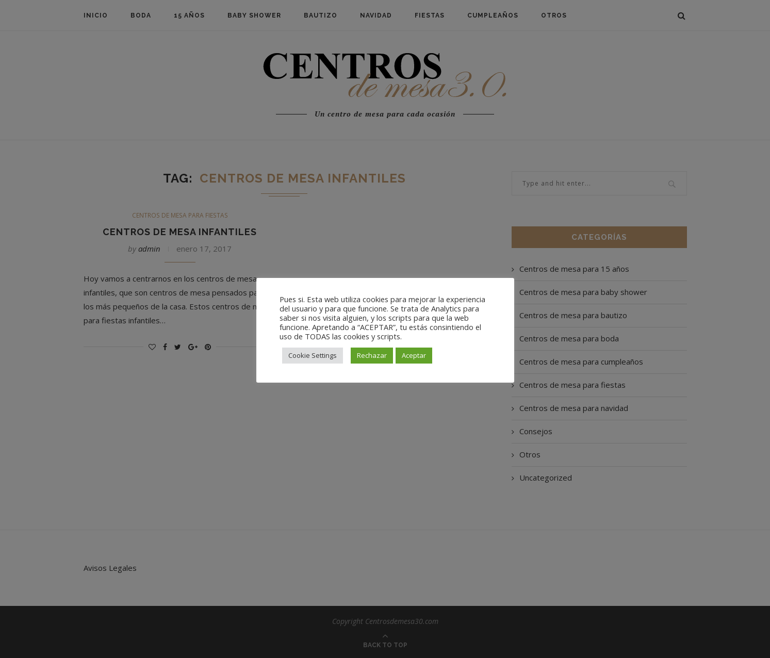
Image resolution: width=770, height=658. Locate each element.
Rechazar (372, 355)
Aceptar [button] (414, 355)
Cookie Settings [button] (312, 355)
